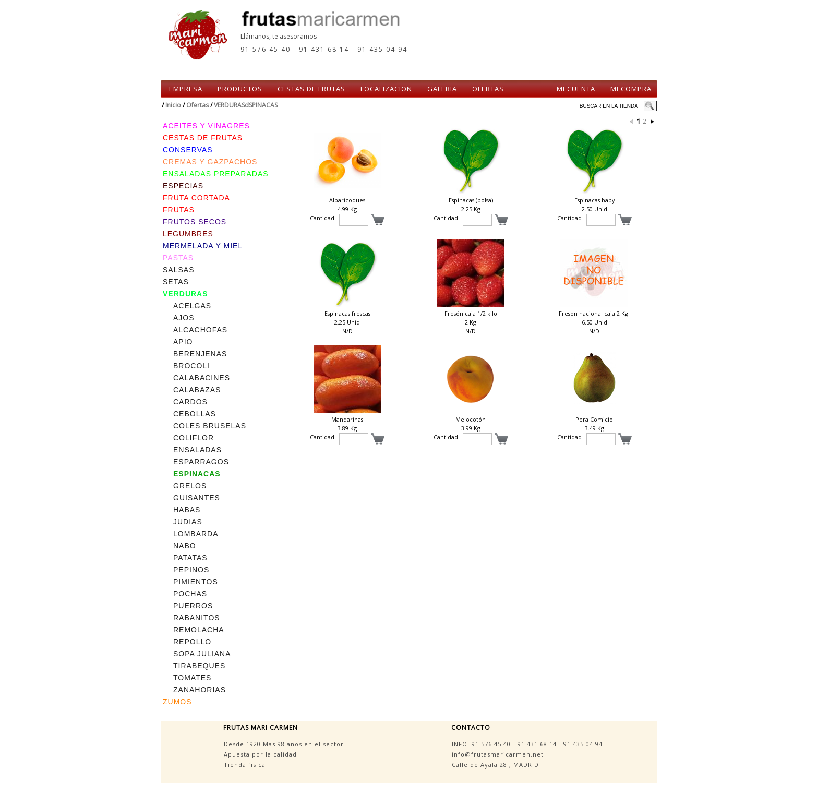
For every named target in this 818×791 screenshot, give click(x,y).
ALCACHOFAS (200, 330)
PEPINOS (191, 570)
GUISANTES (196, 498)
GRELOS (190, 486)
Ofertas (197, 105)
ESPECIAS (183, 186)
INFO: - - (527, 744)
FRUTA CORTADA (196, 198)
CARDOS (190, 402)
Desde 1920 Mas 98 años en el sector (284, 744)
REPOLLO (192, 642)
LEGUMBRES (188, 234)
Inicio (173, 105)
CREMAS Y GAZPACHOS (210, 162)
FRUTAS (179, 210)
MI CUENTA (576, 88)
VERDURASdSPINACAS (246, 105)
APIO (183, 342)
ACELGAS (192, 306)
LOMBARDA (196, 534)
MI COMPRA (631, 88)
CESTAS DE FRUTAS (311, 88)
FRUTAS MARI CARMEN (260, 727)
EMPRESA (185, 88)
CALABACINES (201, 378)
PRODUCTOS (240, 88)
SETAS (176, 282)
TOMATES (192, 678)
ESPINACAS (197, 474)
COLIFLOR (193, 438)
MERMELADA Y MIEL (203, 246)
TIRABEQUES (199, 666)
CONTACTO (470, 727)
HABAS (186, 510)
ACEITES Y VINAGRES (206, 126)
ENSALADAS (197, 450)
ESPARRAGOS (201, 462)
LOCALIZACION (386, 88)
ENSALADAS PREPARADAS (216, 174)
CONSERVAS (188, 150)
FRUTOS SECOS (194, 222)
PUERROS (193, 606)
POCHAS (190, 594)
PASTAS (178, 258)
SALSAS (178, 270)
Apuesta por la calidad (260, 754)
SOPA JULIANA (202, 654)
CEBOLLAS (194, 414)
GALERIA (442, 88)
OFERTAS (488, 88)
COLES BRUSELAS (209, 426)
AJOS (184, 318)
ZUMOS (177, 702)
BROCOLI (191, 366)
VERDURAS (185, 294)
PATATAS (190, 558)
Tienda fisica (245, 765)
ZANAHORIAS (199, 690)
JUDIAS (187, 522)
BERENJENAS (200, 354)
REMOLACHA (198, 630)
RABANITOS (196, 618)
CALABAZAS (197, 390)
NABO (184, 546)
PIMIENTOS (195, 582)
